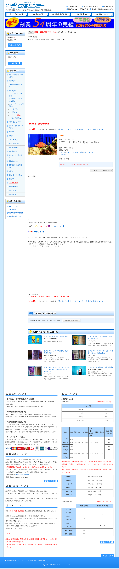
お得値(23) (12, 81)
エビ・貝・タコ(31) (15, 122)
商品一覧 (38, 14)
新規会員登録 (59, 14)
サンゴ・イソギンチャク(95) (16, 127)
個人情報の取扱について (15, 216)
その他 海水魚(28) (15, 118)
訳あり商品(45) (13, 143)
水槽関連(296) (13, 161)
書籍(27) (11, 179)
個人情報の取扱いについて (15, 560)
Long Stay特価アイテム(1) (16, 86)
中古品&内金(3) (14, 147)
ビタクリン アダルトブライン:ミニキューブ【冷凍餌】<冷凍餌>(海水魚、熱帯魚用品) (57, 369)
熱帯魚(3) (12, 171)
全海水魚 (63, 154)
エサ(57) (11, 132)
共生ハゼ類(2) (13, 190)
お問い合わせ (12, 209)
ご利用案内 (81, 14)
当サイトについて (13, 206)
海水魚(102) (12, 91)
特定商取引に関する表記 (15, 213)
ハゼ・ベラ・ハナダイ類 (75, 152)
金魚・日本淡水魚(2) (15, 175)
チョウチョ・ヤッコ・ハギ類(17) (16, 100)
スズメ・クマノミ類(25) (16, 95)
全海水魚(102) (13, 183)
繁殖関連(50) (13, 151)
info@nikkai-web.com (22, 474)
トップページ (16, 14)
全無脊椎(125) (13, 186)
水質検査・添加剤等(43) (15, 166)
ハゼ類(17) (13, 112)
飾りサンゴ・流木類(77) (15, 156)
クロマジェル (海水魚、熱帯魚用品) (100, 367)
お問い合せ (102, 14)
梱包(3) (11, 136)
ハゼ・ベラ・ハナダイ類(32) (16, 105)
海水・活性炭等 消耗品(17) (16, 76)
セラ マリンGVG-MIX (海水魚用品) (56, 336)
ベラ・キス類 (88, 152)
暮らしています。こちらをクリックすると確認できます (81, 129)
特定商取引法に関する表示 (37, 560)
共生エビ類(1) (13, 194)
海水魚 (63, 152)
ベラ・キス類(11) (15, 115)
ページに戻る (60, 226)
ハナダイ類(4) (14, 109)
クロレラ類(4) (13, 139)
